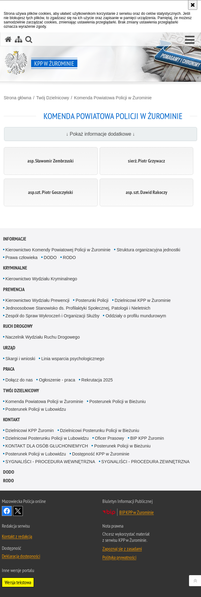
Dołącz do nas (19, 379)
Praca (8, 369)
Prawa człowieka (22, 257)
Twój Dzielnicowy (52, 97)
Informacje (14, 239)
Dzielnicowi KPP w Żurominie (143, 300)
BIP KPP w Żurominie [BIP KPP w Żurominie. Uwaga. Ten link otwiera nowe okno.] (136, 512)
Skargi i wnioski (20, 358)
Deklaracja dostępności (21, 556)
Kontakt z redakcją (17, 536)
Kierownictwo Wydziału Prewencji (38, 300)
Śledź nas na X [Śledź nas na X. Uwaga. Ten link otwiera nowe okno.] (18, 511)
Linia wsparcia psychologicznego (72, 358)
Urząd (9, 347)
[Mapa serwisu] (18, 39)
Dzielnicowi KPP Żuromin (30, 430)
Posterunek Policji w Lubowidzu (36, 409)
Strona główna (17, 97)
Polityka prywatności (119, 557)
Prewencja (14, 289)
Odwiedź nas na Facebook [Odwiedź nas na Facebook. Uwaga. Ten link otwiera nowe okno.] (7, 511)
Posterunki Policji (92, 300)
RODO (69, 257)
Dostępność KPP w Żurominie (100, 453)
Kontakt (11, 419)
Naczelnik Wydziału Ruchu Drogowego (43, 337)
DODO (50, 257)
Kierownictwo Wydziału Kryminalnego (41, 278)
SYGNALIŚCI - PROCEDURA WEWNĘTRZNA (50, 461)
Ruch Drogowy (18, 326)
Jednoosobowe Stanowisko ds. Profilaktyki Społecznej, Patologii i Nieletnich (78, 308)
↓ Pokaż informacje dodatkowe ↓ (100, 134)
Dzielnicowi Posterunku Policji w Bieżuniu (99, 430)
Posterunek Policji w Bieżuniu (117, 401)
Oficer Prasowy (109, 438)
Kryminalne (15, 268)
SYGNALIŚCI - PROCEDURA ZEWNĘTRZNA (145, 461)
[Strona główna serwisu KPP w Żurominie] (8, 39)
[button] (190, 40)
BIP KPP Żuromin (147, 438)
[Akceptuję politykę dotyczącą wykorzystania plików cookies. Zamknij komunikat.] (192, 5)
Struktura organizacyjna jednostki (148, 249)
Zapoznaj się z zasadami (122, 549)
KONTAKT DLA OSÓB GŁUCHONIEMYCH (47, 445)
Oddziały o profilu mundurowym (135, 315)
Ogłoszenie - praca (57, 379)
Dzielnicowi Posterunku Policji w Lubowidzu (47, 438)
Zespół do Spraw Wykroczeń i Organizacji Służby (53, 315)
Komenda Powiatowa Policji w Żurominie (113, 97)
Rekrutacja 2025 (97, 379)
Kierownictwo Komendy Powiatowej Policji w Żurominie (58, 249)
